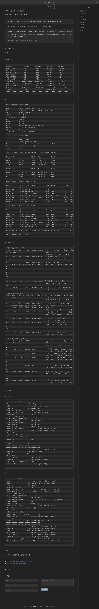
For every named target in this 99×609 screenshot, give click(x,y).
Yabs (81, 16)
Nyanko (31, 606)
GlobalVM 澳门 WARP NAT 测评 (21, 561)
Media (82, 22)
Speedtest (83, 14)
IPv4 (82, 25)
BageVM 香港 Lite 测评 (18, 563)
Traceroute (83, 19)
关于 (54, 2)
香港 (8, 569)
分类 (48, 2)
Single (52, 606)
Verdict (82, 30)
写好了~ (44, 589)
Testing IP (83, 11)
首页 (44, 2)
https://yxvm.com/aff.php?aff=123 (26, 40)
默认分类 (19, 14)
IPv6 (82, 27)
